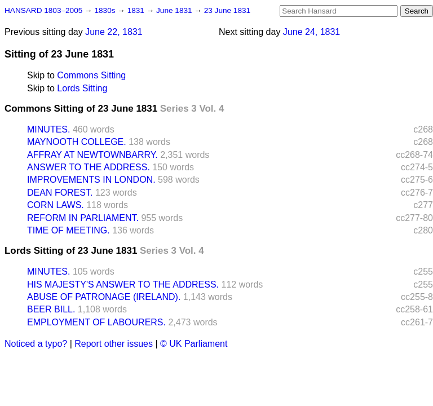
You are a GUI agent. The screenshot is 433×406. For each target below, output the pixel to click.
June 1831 (175, 10)
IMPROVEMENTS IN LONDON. (91, 179)
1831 (137, 10)
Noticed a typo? (36, 343)
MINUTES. (48, 129)
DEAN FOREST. (59, 192)
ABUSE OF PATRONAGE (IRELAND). (103, 297)
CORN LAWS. (55, 205)
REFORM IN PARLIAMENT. (83, 218)
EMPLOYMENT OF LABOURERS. (96, 322)
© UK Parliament (193, 343)
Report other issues (113, 343)
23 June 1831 (227, 10)
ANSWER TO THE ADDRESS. (88, 167)
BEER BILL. (51, 309)
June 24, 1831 (311, 32)
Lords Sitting (82, 88)
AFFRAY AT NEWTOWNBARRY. (92, 155)
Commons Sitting (91, 75)
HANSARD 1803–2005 (43, 10)
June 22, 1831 (113, 32)
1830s (105, 10)
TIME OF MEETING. (68, 230)
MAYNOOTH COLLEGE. (76, 142)
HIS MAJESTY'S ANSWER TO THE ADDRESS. (123, 284)
